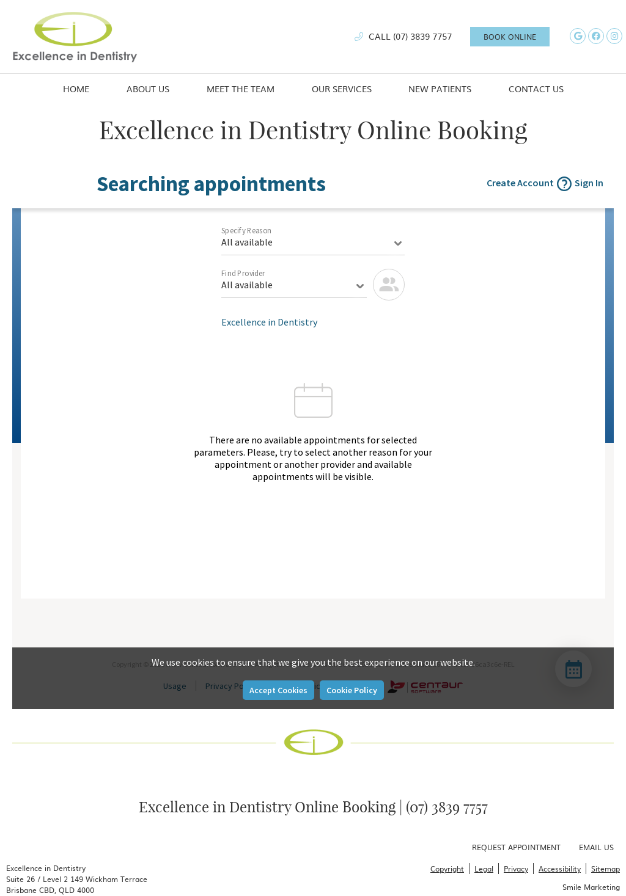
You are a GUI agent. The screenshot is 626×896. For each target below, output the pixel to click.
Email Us (596, 847)
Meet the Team (240, 88)
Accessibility (560, 868)
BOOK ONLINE (510, 36)
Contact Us (536, 88)
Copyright (447, 868)
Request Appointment (516, 847)
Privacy (516, 868)
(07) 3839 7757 (422, 36)
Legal (483, 868)
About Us (148, 88)
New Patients (439, 88)
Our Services (342, 88)
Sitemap (605, 868)
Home (76, 88)
